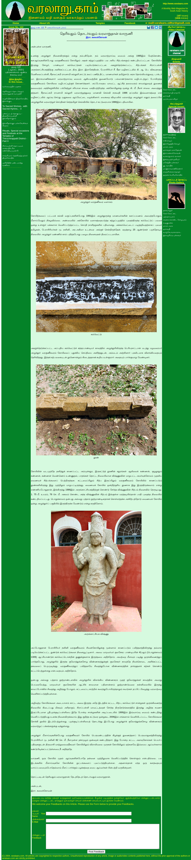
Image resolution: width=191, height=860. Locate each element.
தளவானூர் (168, 210)
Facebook (130, 23)
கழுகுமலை (168, 223)
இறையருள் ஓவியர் (171, 159)
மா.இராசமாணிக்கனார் (173, 169)
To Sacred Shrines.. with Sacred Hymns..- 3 (14, 107)
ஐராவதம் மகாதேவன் (172, 150)
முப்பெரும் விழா (170, 99)
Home (16, 23)
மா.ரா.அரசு (168, 147)
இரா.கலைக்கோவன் (172, 153)
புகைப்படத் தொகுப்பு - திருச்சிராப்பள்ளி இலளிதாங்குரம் (12, 115)
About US (44, 23)
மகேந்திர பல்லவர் (171, 162)
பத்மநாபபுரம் (169, 217)
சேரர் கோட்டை (170, 90)
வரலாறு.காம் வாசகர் (172, 156)
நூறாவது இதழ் (169, 134)
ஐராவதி (166, 96)
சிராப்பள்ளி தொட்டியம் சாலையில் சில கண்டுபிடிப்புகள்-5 (12, 148)
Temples (100, 23)
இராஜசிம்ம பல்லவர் (172, 235)
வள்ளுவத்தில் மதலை (11, 86)
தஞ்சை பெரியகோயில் (173, 175)
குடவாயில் (168, 166)
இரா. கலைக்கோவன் (96, 37)
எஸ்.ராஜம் (167, 141)
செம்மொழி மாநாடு (171, 93)
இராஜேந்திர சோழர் (171, 144)
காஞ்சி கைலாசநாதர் (171, 172)
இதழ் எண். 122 (37, 27)
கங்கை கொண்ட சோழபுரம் (175, 220)
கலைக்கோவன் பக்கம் (56, 27)
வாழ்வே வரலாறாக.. (172, 232)
